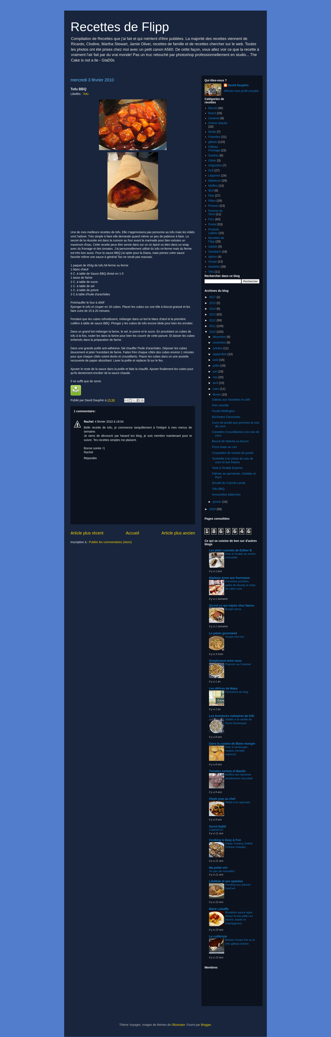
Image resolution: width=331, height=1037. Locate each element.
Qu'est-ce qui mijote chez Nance (231, 605)
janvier (217, 501)
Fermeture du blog (236, 691)
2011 (213, 326)
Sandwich (214, 251)
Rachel (89, 421)
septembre (220, 354)
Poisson (213, 205)
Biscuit (212, 108)
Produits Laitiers (213, 231)
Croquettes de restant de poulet (232, 453)
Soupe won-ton (234, 636)
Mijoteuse (214, 180)
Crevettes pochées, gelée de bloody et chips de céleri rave (240, 585)
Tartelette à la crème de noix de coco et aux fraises (232, 460)
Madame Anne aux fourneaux (229, 577)
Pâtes (212, 200)
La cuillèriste (218, 936)
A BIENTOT (216, 830)
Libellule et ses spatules (226, 881)
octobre (218, 348)
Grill (211, 170)
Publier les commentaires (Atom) (110, 542)
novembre (220, 342)
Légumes (214, 175)
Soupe (212, 261)
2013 (213, 314)
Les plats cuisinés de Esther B (230, 550)
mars (216, 388)
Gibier (212, 160)
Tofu (85, 94)
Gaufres (213, 155)
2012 (213, 320)
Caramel (214, 118)
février (217, 394)
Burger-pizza (233, 609)
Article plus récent (87, 533)
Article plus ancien (178, 533)
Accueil (132, 533)
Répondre (90, 458)
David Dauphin (238, 85)
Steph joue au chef (222, 798)
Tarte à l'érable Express (227, 468)
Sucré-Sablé (217, 826)
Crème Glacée (217, 123)
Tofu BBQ (218, 488)
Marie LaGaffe (219, 909)
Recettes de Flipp (120, 27)
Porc (211, 219)
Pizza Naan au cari (224, 447)
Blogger (206, 1024)
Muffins (213, 185)
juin (215, 371)
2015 (213, 303)
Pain (211, 195)
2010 (213, 331)
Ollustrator (178, 1024)
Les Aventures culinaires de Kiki (231, 716)
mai (215, 377)
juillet (216, 365)
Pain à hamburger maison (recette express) (236, 750)
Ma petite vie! (218, 867)
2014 (213, 308)
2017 (213, 297)
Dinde (212, 131)
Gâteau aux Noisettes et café (231, 399)
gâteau (212, 142)
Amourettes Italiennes (226, 494)
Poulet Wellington (223, 411)
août (216, 360)
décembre (220, 336)
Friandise (214, 136)
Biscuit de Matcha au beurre (230, 441)
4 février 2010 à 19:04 (109, 421)
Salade (213, 246)
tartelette (214, 266)
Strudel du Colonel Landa (228, 483)
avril (216, 383)
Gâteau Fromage (214, 148)
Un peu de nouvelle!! (222, 871)
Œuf (211, 190)
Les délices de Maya (223, 688)
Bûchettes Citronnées (226, 417)
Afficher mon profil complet (241, 91)
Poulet (212, 224)
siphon (212, 256)
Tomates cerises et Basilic (227, 771)
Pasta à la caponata (237, 802)
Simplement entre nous (225, 660)
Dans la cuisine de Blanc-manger (232, 743)
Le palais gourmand (223, 633)
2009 (213, 509)
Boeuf (212, 113)
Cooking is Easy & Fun (225, 840)
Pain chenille (220, 405)
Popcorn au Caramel (238, 664)
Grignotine (215, 165)
